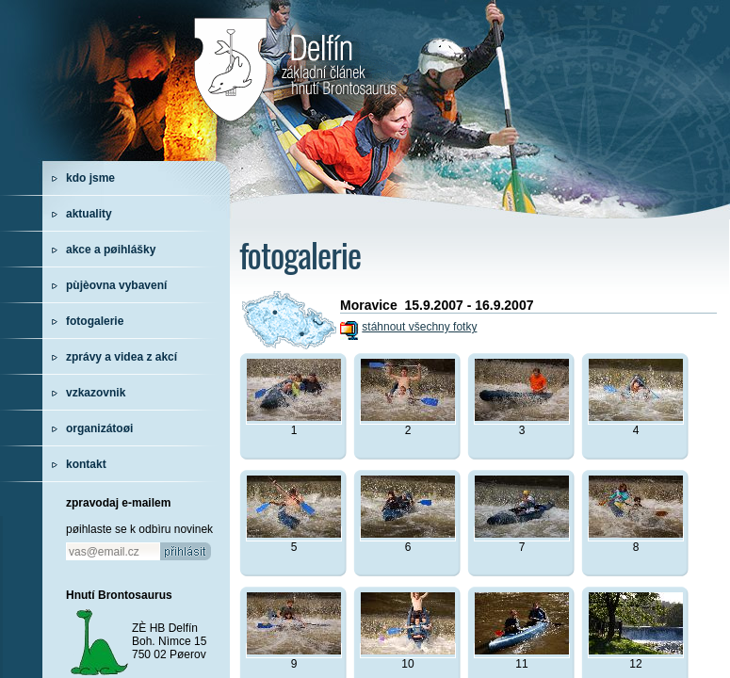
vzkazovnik (95, 392)
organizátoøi (99, 428)
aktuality (89, 213)
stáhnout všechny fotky (419, 326)
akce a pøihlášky (110, 249)
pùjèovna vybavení (116, 285)
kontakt (86, 464)
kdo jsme (90, 178)
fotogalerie (94, 321)
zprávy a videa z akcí (121, 356)
